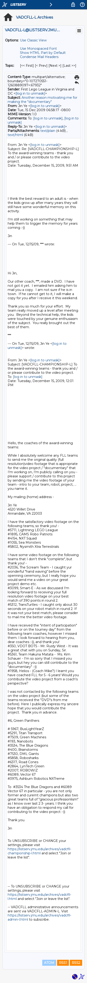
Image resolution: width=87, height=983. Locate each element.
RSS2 (76, 963)
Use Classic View (33, 40)
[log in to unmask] (30, 93)
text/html (15, 135)
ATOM (49, 963)
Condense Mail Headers (39, 57)
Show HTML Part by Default (43, 53)
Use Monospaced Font (38, 48)
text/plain (47, 131)
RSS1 (63, 963)
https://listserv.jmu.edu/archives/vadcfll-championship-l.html (39, 851)
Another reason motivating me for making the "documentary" (42, 100)
